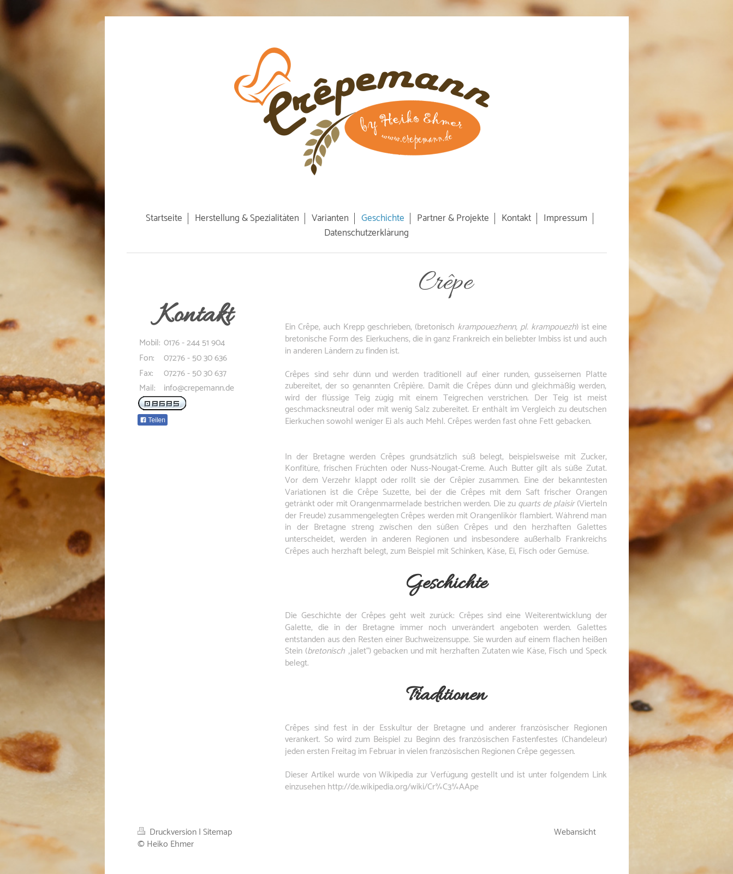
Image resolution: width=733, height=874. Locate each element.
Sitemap (217, 832)
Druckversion (168, 832)
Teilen (152, 420)
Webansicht (575, 832)
